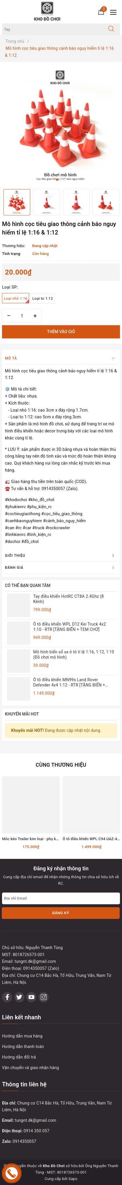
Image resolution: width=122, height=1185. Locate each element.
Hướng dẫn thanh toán (23, 1046)
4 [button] (65, 180)
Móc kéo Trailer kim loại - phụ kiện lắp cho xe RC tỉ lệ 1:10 (52, 839)
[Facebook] (7, 997)
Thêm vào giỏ (61, 331)
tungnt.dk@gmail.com (35, 1120)
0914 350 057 (36, 1131)
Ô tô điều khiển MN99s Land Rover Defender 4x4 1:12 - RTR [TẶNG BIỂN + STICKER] (69, 682)
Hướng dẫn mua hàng (22, 1036)
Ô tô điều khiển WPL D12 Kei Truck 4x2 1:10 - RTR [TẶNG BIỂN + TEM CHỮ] (69, 627)
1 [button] (57, 180)
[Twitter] (19, 997)
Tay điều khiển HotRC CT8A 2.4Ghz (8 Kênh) (68, 599)
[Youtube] (31, 997)
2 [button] (60, 180)
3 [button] (62, 180)
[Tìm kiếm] (111, 29)
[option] (61, 125)
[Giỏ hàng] (101, 11)
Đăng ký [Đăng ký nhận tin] (60, 913)
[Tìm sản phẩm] (52, 29)
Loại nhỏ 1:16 (16, 299)
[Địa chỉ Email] (61, 898)
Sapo (72, 1179)
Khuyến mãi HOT (22, 714)
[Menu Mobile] (115, 11)
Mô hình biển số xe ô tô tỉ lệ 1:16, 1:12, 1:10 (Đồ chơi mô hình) (73, 655)
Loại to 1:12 (42, 298)
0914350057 (24, 1141)
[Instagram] (43, 997)
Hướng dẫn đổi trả (19, 1057)
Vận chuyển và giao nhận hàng (30, 1067)
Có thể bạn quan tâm (27, 585)
